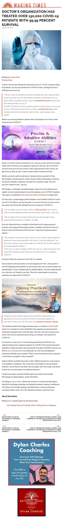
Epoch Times (15, 77)
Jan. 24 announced (14, 351)
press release (16, 381)
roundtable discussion (42, 101)
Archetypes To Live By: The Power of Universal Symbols (12, 417)
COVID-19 (45, 85)
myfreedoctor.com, (45, 109)
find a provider (41, 210)
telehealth (30, 85)
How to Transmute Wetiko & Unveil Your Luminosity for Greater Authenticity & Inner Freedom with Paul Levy (41, 417)
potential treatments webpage (47, 322)
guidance (55, 264)
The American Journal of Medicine (34, 195)
